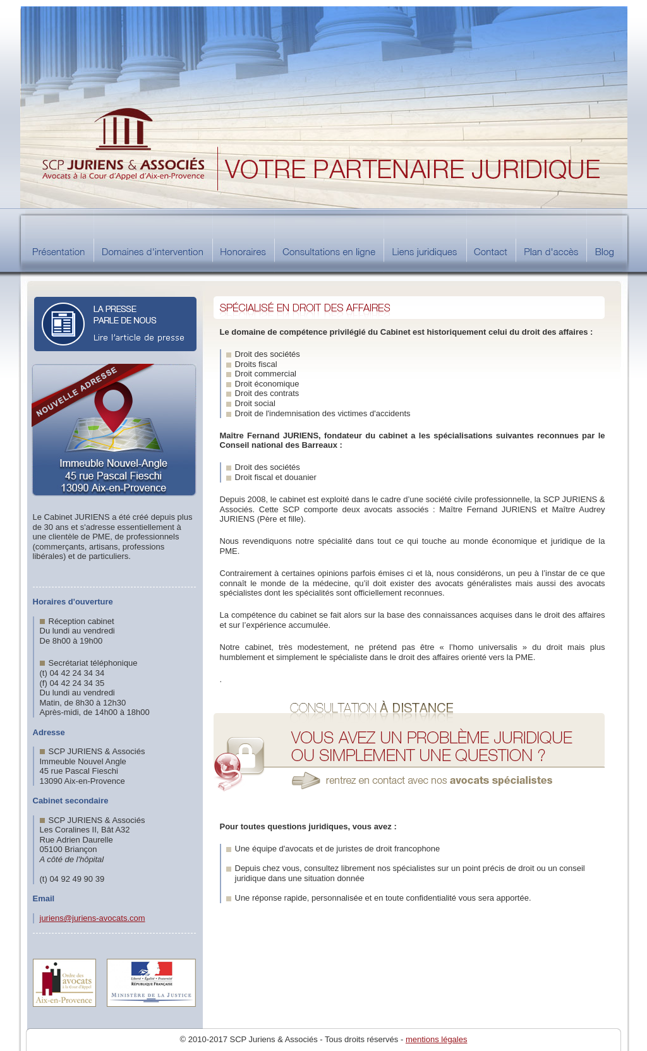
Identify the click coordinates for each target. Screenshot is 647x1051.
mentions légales (437, 1039)
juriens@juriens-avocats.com (92, 918)
